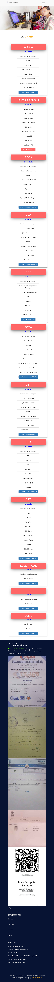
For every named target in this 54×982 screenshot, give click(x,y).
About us (11, 919)
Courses (10, 930)
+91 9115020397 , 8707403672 (18, 949)
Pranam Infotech (37, 978)
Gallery (10, 935)
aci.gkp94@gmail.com (15, 946)
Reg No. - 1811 (12, 952)
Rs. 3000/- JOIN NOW (28, 149)
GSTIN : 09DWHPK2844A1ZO (18, 959)
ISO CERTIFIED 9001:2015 (16, 962)
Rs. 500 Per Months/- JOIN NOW (28, 264)
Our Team (11, 924)
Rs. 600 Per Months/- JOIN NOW (28, 92)
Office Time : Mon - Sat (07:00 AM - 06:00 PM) (22, 956)
